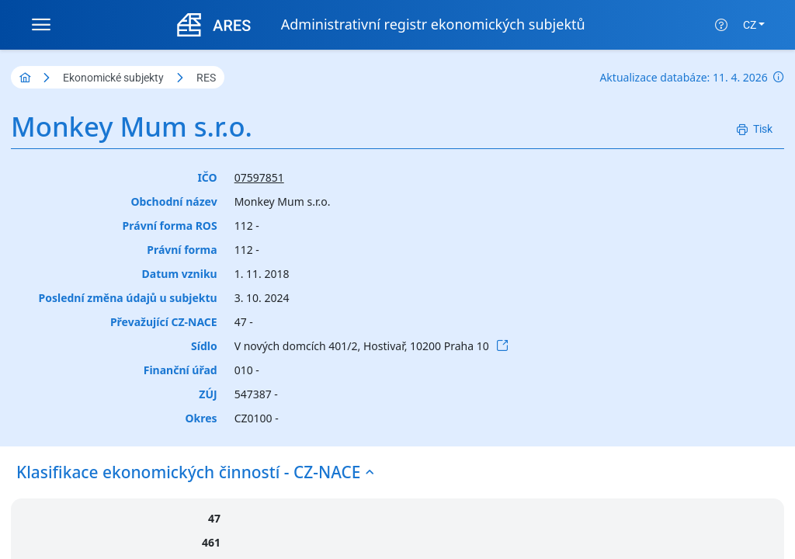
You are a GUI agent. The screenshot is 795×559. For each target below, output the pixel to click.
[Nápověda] (721, 25)
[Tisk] (754, 129)
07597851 (259, 177)
